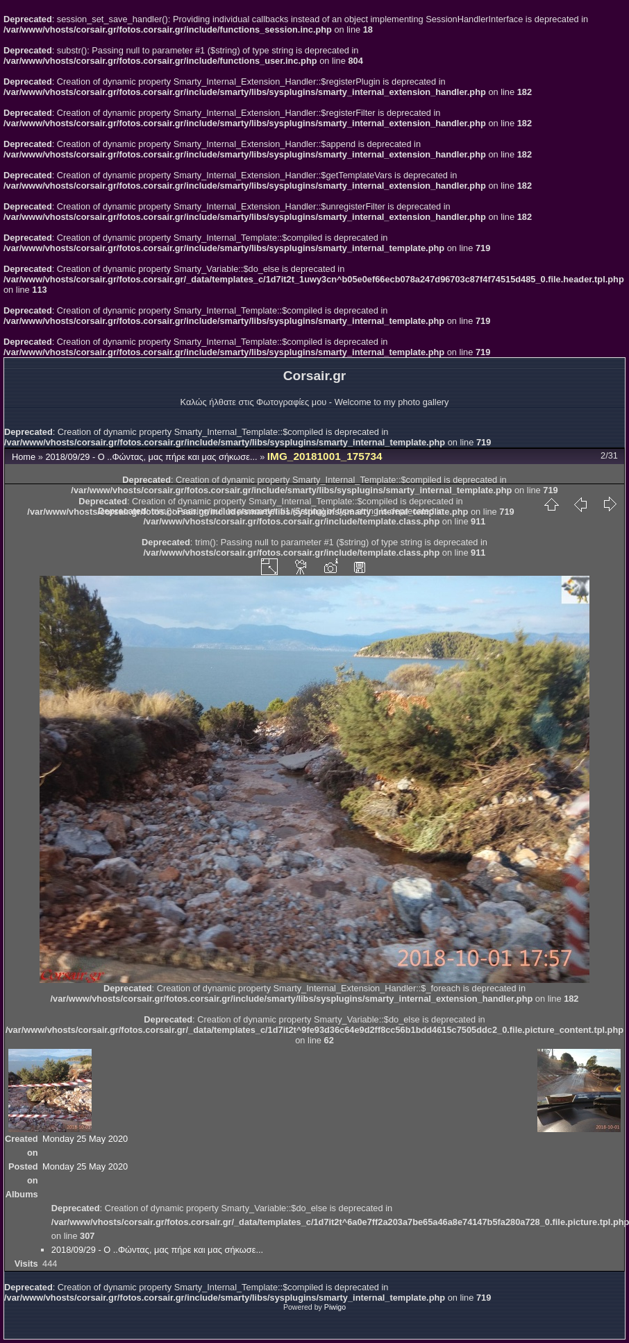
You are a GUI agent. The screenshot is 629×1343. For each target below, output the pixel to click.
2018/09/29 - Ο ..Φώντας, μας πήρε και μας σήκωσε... (152, 457)
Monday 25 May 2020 (85, 1139)
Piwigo (335, 1307)
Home (23, 457)
